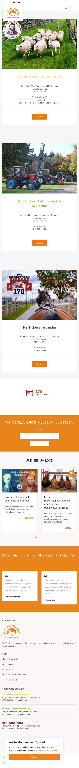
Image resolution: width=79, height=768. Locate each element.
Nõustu (34, 757)
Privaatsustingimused (48, 750)
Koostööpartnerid (10, 659)
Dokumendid (8, 664)
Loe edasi (29, 518)
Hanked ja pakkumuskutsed (14, 675)
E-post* (39, 433)
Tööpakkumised (10, 680)
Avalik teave (8, 669)
